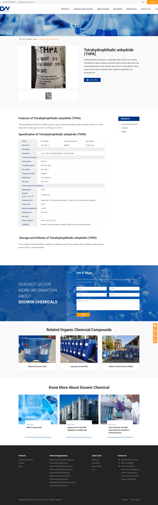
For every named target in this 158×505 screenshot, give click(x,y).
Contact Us (146, 9)
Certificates (95, 460)
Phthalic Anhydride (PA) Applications (61, 469)
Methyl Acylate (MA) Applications (60, 476)
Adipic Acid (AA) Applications (58, 463)
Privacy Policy (134, 499)
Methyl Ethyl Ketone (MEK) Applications (62, 460)
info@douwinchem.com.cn (26, 2)
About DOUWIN (103, 9)
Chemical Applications (83, 9)
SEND (83, 315)
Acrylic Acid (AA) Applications (58, 479)
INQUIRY (152, 2)
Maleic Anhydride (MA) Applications (60, 466)
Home (23, 39)
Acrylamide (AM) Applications (58, 485)
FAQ (93, 469)
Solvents (125, 128)
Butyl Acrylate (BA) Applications (59, 473)
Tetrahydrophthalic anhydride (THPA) (48, 39)
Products (65, 9)
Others (35, 39)
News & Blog (131, 9)
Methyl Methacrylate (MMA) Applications (62, 482)
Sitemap (125, 499)
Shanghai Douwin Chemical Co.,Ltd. (37, 499)
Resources (117, 9)
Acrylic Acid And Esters (130, 124)
